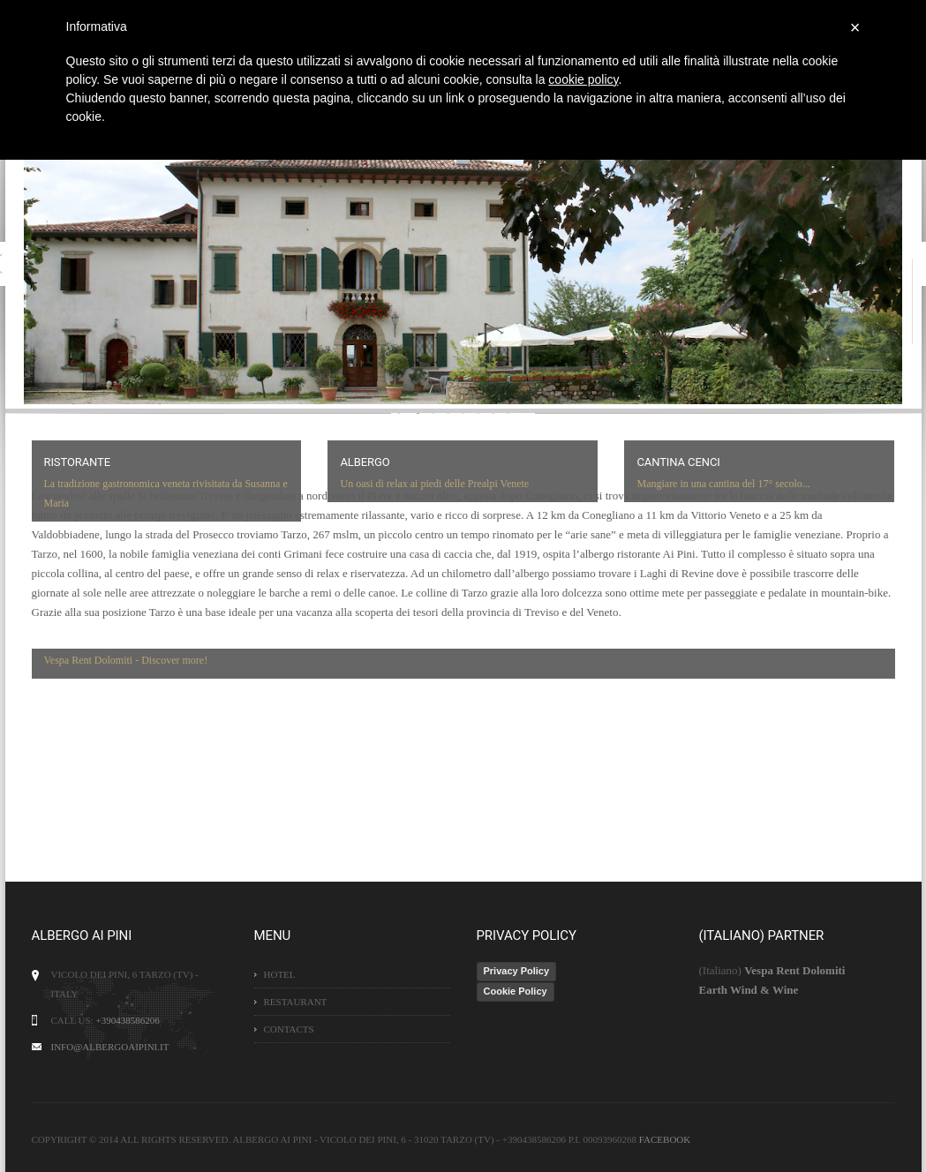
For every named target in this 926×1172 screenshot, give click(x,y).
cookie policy (583, 79)
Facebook (664, 1139)
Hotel (280, 974)
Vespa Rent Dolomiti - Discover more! (126, 660)
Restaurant (295, 1001)
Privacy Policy (517, 970)
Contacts (289, 1029)
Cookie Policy (515, 991)
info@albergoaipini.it (110, 1046)
